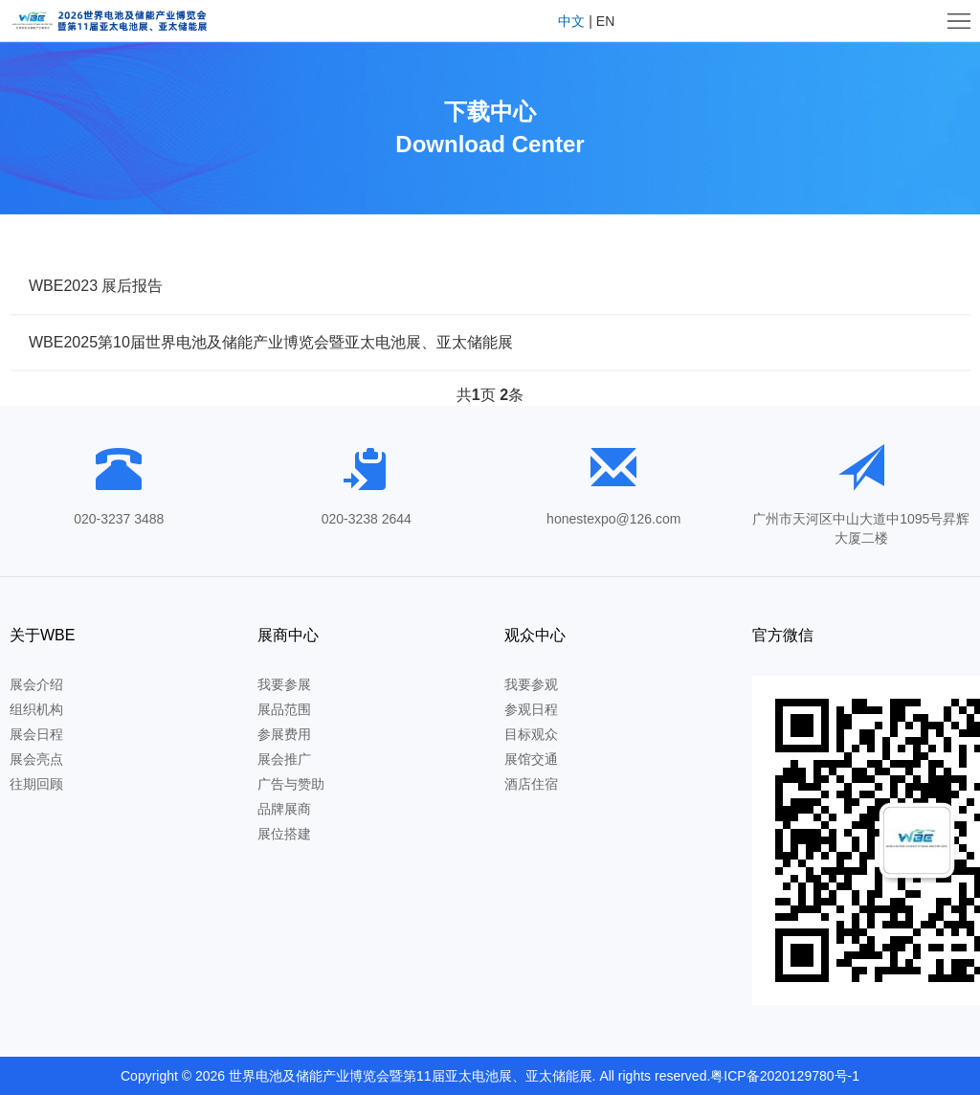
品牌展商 (284, 808)
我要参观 (531, 684)
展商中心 (288, 635)
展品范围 (284, 709)
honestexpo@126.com (613, 518)
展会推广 (284, 759)
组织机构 (36, 709)
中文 (571, 21)
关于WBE (42, 635)
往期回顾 (36, 784)
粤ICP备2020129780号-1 (784, 1076)
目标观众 (531, 734)
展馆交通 (531, 759)
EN (605, 21)
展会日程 (36, 734)
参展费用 (284, 734)
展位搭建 (284, 833)
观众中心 (535, 635)
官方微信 (782, 635)
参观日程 (531, 709)
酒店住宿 (531, 784)
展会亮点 (36, 759)
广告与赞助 (290, 784)
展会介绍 (36, 684)
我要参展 (284, 684)
